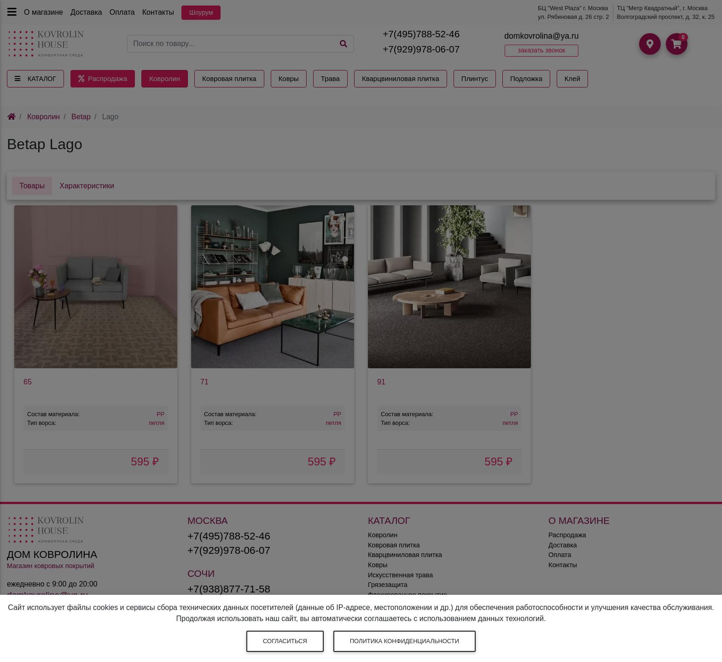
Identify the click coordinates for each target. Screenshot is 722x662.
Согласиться (285, 641)
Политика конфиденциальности (404, 641)
